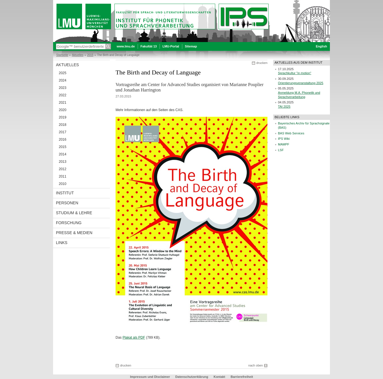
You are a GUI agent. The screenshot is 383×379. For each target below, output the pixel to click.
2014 (62, 154)
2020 (62, 110)
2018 (62, 125)
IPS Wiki (284, 138)
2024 (62, 80)
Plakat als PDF (134, 338)
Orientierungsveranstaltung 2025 (300, 83)
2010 (62, 184)
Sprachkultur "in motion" (294, 73)
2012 (62, 169)
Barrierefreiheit (242, 376)
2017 (62, 132)
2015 (90, 55)
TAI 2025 (284, 106)
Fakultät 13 (149, 46)
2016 (62, 139)
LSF (281, 150)
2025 (62, 73)
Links (61, 242)
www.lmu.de (126, 46)
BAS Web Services (291, 133)
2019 (62, 117)
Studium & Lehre (74, 213)
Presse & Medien (74, 232)
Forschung (68, 222)
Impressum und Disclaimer (150, 376)
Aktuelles (77, 55)
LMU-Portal (170, 46)
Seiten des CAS (170, 110)
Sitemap (191, 46)
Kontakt (219, 376)
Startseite (62, 55)
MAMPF (283, 144)
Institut (65, 193)
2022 (62, 95)
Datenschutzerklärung (191, 376)
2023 (62, 88)
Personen (67, 203)
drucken (261, 62)
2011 (62, 176)
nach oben (255, 365)
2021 (62, 103)
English (321, 46)
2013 (62, 162)
